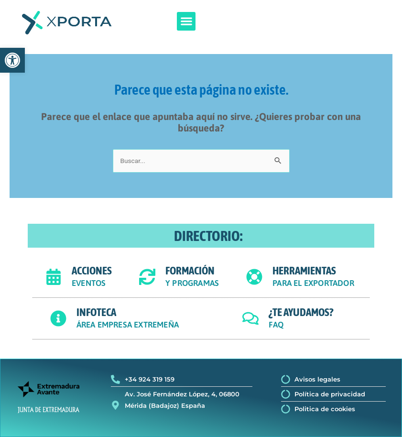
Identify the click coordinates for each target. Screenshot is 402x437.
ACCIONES (92, 270)
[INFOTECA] (58, 318)
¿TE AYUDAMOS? (301, 312)
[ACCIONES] (53, 277)
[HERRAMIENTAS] (254, 277)
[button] (186, 21)
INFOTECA (96, 312)
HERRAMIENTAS (304, 270)
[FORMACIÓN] (147, 277)
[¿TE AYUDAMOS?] (250, 318)
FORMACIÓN (190, 270)
